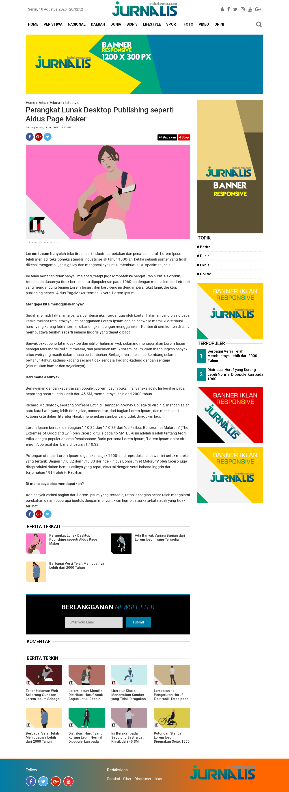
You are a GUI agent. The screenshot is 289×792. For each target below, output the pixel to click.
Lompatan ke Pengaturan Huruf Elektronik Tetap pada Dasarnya (171, 697)
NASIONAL (77, 24)
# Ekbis (203, 265)
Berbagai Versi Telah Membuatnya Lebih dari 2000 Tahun (76, 566)
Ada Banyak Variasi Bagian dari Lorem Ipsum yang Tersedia (160, 537)
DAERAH (98, 24)
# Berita (203, 247)
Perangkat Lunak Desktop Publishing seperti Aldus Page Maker (73, 539)
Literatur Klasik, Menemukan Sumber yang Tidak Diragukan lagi (128, 697)
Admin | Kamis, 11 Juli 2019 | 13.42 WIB (48, 127)
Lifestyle (72, 103)
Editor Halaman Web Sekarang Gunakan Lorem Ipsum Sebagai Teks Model (43, 697)
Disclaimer (142, 779)
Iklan (158, 779)
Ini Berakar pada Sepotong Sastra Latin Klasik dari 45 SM (129, 737)
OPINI (219, 24)
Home (30, 103)
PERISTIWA (53, 24)
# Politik (204, 274)
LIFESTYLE (152, 24)
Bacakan (167, 137)
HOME (33, 24)
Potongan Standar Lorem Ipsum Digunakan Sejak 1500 (172, 737)
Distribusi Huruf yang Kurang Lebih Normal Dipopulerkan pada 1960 (85, 739)
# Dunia (203, 256)
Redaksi (113, 779)
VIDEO (204, 24)
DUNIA (115, 24)
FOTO (188, 24)
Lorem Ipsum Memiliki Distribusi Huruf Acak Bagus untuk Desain (86, 695)
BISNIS (132, 24)
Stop (184, 137)
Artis (42, 103)
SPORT (172, 24)
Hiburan (56, 103)
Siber (127, 779)
